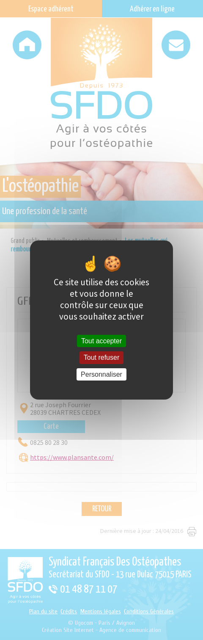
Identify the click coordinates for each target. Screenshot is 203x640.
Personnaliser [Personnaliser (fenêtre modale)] (101, 374)
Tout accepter (101, 341)
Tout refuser (101, 357)
